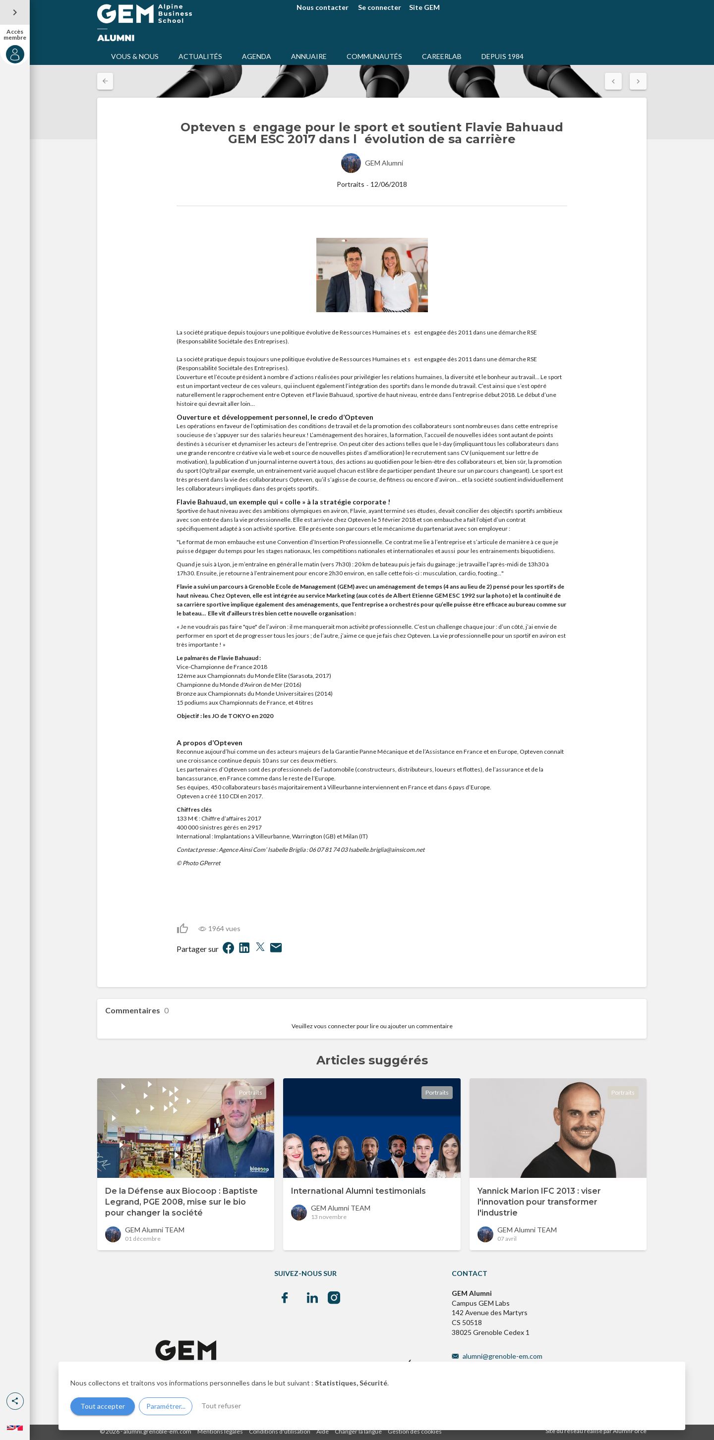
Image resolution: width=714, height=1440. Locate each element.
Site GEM (424, 7)
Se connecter (379, 7)
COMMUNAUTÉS (374, 56)
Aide (322, 1431)
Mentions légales (220, 1431)
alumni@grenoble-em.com (502, 1356)
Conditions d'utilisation (279, 1431)
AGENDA (256, 56)
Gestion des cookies (415, 1431)
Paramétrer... (165, 1406)
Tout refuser (221, 1405)
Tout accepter (102, 1406)
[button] (15, 1401)
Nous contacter (323, 7)
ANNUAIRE (309, 56)
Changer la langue (358, 1431)
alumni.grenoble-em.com (157, 1431)
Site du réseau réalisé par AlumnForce (596, 1431)
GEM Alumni (384, 163)
